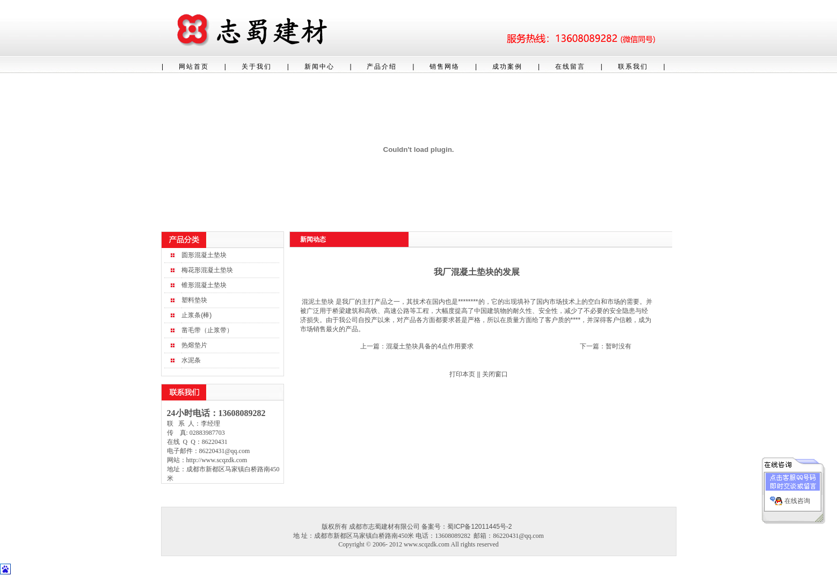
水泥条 (191, 360)
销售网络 (445, 66)
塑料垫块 (194, 300)
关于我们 (257, 66)
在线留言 (570, 66)
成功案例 (507, 66)
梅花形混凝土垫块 (207, 270)
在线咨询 (797, 499)
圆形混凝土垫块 (204, 255)
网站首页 (194, 66)
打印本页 (462, 374)
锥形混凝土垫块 (204, 285)
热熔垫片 (194, 345)
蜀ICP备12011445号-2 (479, 526)
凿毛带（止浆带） (207, 330)
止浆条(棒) (196, 315)
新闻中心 (319, 66)
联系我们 (633, 66)
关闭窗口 (495, 374)
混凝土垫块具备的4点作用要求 (430, 346)
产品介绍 (382, 66)
